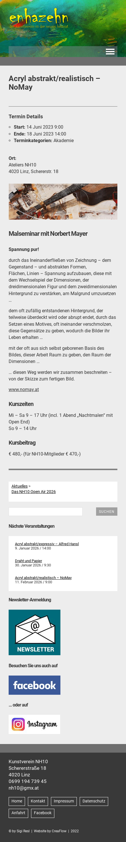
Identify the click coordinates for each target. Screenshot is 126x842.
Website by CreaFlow (50, 831)
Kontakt (38, 801)
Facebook (42, 812)
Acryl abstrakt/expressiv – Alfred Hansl (47, 544)
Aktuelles (20, 486)
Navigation (110, 51)
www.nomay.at (24, 389)
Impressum (64, 801)
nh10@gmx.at (24, 788)
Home (17, 801)
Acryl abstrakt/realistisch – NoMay (43, 578)
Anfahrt (18, 812)
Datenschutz (94, 801)
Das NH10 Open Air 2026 (34, 491)
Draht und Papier (28, 561)
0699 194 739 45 (28, 781)
